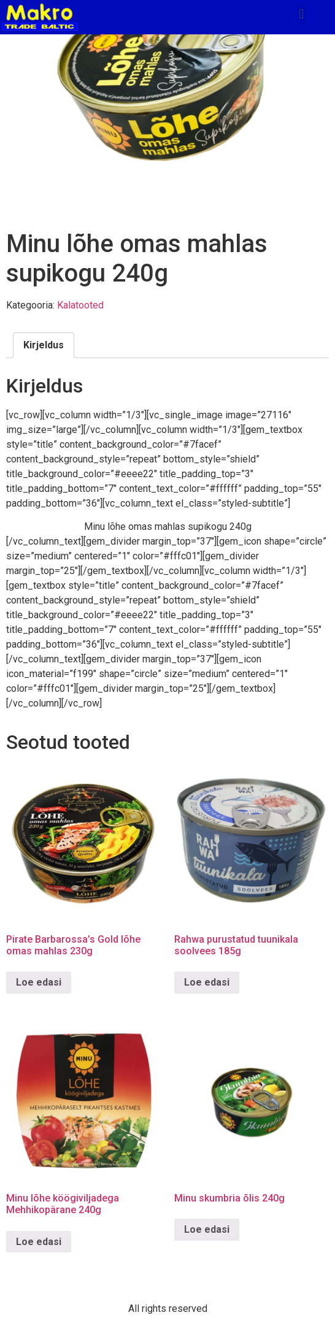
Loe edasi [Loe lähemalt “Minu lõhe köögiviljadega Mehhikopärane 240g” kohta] (38, 1241)
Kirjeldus (43, 345)
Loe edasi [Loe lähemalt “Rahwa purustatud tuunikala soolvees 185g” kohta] (206, 982)
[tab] (43, 345)
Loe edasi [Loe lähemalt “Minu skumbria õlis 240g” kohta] (206, 1229)
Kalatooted (80, 305)
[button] (301, 14)
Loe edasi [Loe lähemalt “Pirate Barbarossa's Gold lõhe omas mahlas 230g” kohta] (38, 982)
